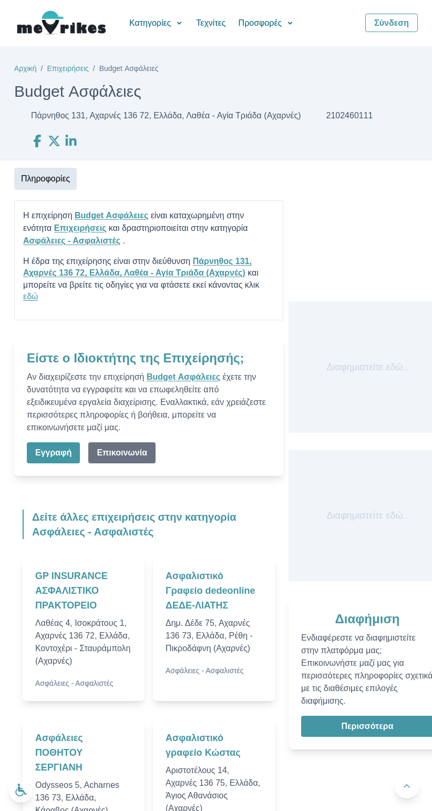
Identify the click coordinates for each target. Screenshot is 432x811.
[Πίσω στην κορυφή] (406, 785)
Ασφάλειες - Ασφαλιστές (71, 240)
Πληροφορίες (45, 178)
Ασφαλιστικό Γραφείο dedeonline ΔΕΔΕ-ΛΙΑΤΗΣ (210, 591)
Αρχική (25, 68)
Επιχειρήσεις (67, 68)
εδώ (30, 296)
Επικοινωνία (122, 452)
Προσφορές (267, 22)
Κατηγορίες (156, 22)
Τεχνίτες (210, 22)
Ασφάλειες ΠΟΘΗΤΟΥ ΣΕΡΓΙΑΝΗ (59, 753)
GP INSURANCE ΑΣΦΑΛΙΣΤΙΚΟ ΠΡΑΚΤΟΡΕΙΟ (71, 591)
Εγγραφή (53, 452)
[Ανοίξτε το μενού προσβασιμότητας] (21, 790)
